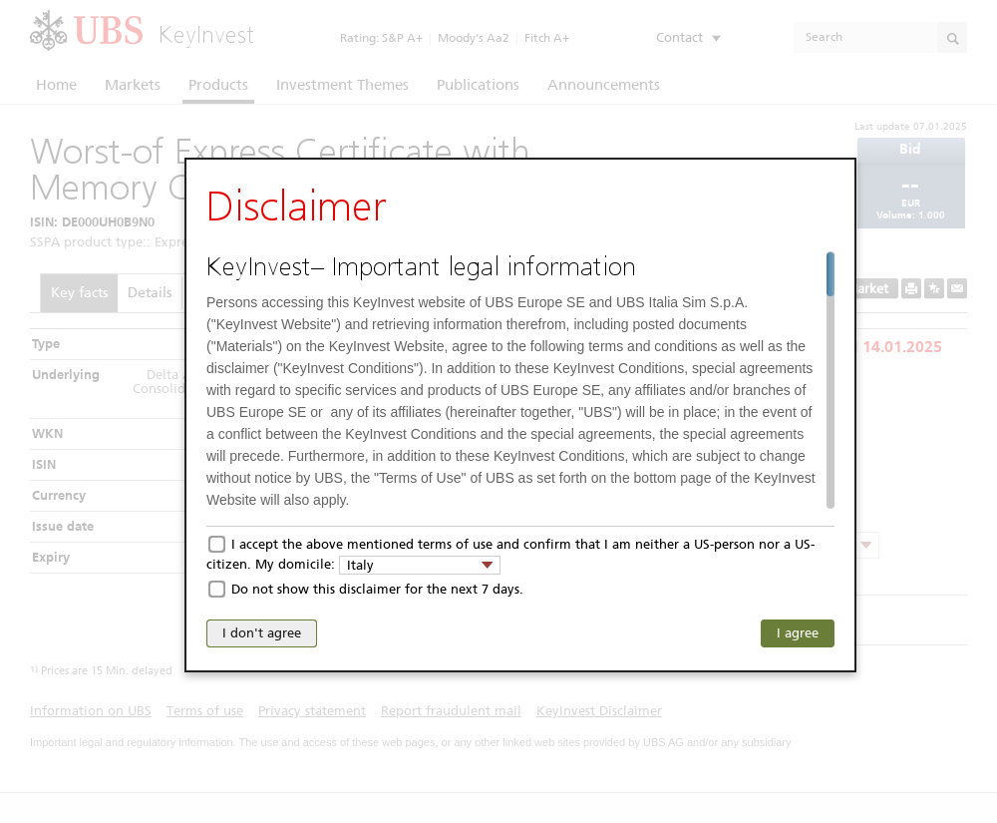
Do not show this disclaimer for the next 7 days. (377, 589)
